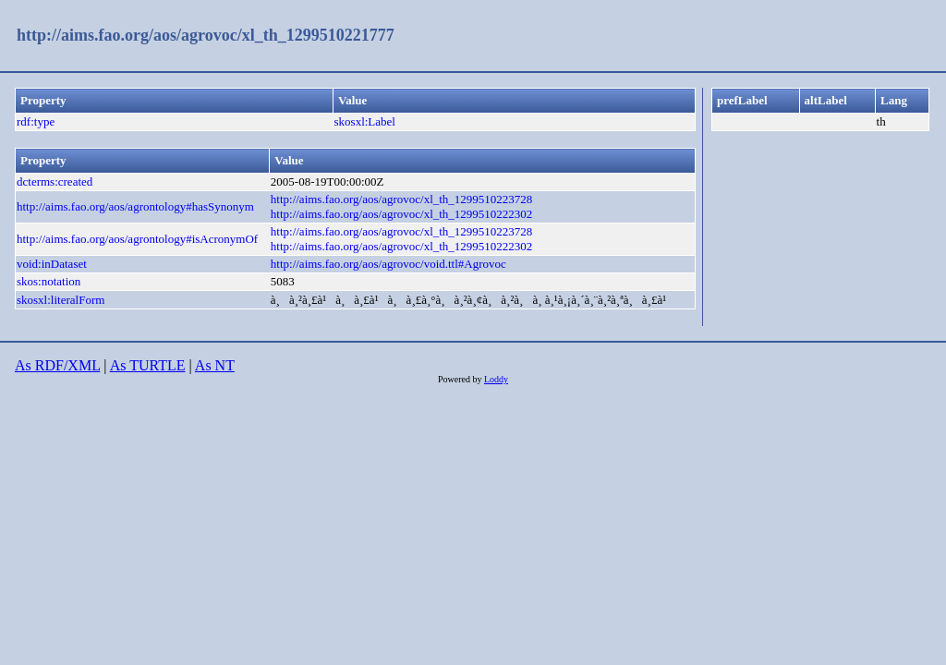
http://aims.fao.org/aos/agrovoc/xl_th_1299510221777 (205, 35)
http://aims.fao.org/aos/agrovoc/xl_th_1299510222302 (402, 214)
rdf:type (36, 121)
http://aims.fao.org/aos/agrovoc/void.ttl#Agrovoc (388, 264)
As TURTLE (148, 365)
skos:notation (48, 281)
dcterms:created (54, 181)
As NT (215, 365)
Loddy (496, 379)
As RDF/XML (57, 365)
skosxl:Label (364, 121)
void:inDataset (52, 264)
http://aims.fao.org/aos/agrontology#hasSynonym (135, 206)
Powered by (461, 379)
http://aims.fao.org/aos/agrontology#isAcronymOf (137, 239)
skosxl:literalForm (60, 300)
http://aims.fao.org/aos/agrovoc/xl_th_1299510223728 (402, 199)
